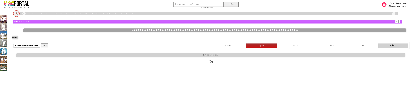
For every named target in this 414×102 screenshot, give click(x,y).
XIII (86, 14)
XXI (132, 14)
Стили (363, 45)
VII (56, 14)
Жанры (331, 45)
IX (66, 14)
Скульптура (3, 43)
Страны (227, 45)
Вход (392, 3)
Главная (17, 21)
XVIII (114, 14)
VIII (61, 14)
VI (50, 14)
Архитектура (3, 35)
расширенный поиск (207, 7)
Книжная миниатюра (3, 67)
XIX (121, 14)
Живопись (3, 19)
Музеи (25, 21)
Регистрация (401, 3)
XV (97, 14)
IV (41, 14)
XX (126, 14)
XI (75, 14)
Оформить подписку (397, 6)
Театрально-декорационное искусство (3, 59)
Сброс (393, 45)
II (32, 14)
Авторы (295, 45)
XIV (92, 14)
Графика (3, 27)
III (36, 14)
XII (80, 14)
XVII (108, 14)
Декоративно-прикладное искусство (3, 51)
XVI (103, 14)
